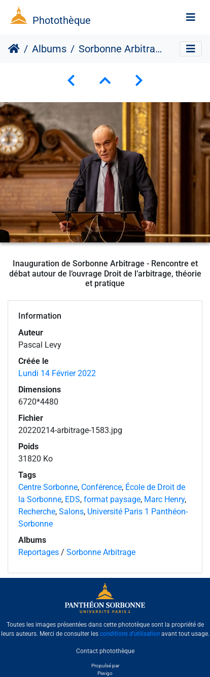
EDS (72, 499)
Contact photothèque (105, 651)
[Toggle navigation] (191, 17)
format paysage (112, 499)
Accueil (14, 48)
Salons (71, 511)
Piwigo (105, 673)
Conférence (101, 487)
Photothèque (61, 20)
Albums (49, 49)
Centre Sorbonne (48, 487)
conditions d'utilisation (130, 633)
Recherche (36, 511)
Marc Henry (164, 499)
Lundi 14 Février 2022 (57, 373)
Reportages (38, 552)
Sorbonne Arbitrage (100, 552)
